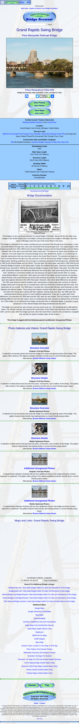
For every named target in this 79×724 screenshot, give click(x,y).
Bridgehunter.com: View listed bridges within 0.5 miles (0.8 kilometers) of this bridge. (39, 588)
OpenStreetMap (39, 618)
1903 (12, 142)
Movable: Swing (40, 134)
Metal (5, 134)
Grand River (51, 122)
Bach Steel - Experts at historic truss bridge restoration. (39, 8)
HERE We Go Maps (39, 635)
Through (26, 134)
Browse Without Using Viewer (44, 358)
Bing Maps (39, 615)
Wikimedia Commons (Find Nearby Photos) (40, 652)
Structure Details (39, 378)
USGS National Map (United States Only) (39, 663)
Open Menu (2, 2)
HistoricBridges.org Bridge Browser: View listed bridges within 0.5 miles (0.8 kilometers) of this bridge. (39, 594)
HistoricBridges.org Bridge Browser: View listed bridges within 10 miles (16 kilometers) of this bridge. (39, 598)
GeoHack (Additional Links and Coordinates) (39, 622)
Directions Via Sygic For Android (39, 656)
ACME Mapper (39, 639)
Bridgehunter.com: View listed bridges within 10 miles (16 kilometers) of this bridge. (39, 591)
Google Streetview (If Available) (39, 611)
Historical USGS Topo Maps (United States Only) (39, 666)
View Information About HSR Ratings (39, 191)
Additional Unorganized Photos (39, 468)
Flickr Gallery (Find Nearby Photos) (40, 649)
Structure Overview (39, 348)
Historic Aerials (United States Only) (39, 670)
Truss (31, 134)
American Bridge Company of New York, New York (50, 142)
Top (47, 685)
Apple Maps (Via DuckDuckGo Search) (39, 625)
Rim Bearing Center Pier (56, 134)
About (36, 703)
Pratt (20, 134)
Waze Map (39, 642)
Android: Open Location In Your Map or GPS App (39, 646)
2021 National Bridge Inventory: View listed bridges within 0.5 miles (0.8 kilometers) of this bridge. (39, 601)
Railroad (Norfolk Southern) (33, 122)
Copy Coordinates (50, 580)
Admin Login (39, 718)
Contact (42, 703)
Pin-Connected (12, 134)
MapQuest (39, 632)
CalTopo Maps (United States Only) (39, 673)
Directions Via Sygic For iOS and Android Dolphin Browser (39, 659)
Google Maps (39, 608)
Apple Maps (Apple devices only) (39, 629)
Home (32, 685)
